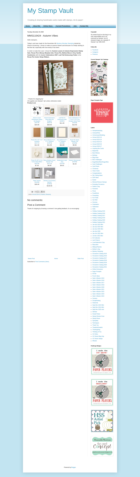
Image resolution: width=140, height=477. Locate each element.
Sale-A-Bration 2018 (98, 285)
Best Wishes (96, 153)
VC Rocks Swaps (97, 338)
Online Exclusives (97, 269)
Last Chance (96, 240)
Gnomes (94, 202)
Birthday (94, 155)
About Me (36, 26)
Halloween (95, 206)
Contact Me (84, 26)
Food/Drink (95, 193)
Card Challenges (97, 164)
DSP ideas (95, 177)
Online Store (47, 26)
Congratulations (97, 173)
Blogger (73, 467)
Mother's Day (96, 249)
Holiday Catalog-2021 (98, 222)
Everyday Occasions (98, 184)
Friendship (95, 195)
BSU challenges (97, 159)
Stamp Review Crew (98, 316)
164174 (49, 122)
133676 (49, 143)
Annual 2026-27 (97, 146)
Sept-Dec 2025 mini (98, 309)
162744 (37, 163)
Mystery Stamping (46, 194)
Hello (93, 209)
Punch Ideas (96, 276)
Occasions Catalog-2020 (99, 265)
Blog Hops (95, 157)
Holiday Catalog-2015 (98, 211)
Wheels (94, 341)
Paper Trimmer (37, 180)
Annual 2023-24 (97, 139)
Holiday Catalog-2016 (98, 213)
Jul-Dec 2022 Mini (97, 236)
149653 (49, 183)
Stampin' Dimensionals (74, 160)
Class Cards (96, 171)
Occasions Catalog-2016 (99, 256)
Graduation (95, 204)
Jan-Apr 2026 (96, 231)
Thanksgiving (96, 329)
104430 (75, 161)
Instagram (95, 52)
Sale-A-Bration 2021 (98, 289)
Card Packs (95, 166)
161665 (75, 143)
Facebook (95, 50)
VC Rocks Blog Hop (98, 336)
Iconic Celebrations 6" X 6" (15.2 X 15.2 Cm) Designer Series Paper (75, 119)
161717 (37, 143)
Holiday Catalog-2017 (98, 215)
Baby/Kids (95, 151)
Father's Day (96, 186)
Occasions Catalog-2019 (99, 262)
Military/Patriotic (97, 247)
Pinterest (95, 54)
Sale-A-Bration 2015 (98, 278)
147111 (49, 163)
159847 (62, 121)
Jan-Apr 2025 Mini (97, 229)
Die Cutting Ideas (97, 175)
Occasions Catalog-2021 (99, 267)
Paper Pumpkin (96, 271)
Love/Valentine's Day (98, 242)
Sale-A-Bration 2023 (98, 294)
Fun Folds (95, 197)
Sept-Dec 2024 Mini (98, 307)
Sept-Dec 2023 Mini (98, 305)
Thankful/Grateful (97, 327)
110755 (62, 163)
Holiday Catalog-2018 (98, 218)
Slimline (94, 312)
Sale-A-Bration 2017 (98, 282)
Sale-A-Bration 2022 (98, 291)
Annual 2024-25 (36, 194)
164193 (75, 122)
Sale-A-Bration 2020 (98, 287)
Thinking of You (96, 332)
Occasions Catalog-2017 (99, 258)
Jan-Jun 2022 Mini (97, 233)
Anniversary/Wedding (98, 135)
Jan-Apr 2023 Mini (97, 224)
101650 (62, 143)
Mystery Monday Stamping (65, 43)
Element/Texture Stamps (99, 182)
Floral (94, 191)
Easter (94, 180)
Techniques (95, 323)
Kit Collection (96, 238)
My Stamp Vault (50, 10)
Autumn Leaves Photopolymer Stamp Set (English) (37, 119)
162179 (37, 122)
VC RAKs (95, 334)
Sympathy (95, 320)
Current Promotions (63, 26)
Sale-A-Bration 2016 (98, 280)
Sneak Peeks (96, 314)
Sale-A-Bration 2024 (98, 296)
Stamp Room (96, 318)
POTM (94, 273)
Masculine (95, 244)
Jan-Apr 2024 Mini (97, 227)
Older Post (80, 258)
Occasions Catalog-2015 (99, 253)
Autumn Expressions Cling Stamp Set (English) (49, 119)
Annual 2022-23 (97, 137)
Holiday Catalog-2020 (98, 220)
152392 (37, 182)
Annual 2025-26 (97, 144)
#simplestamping (97, 130)
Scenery (94, 298)
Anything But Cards (98, 148)
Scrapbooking (96, 300)
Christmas (95, 168)
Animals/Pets (96, 133)
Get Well (94, 200)
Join (75, 26)
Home (28, 26)
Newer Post (31, 258)
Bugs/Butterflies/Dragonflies (100, 162)
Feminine (95, 188)
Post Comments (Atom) (42, 261)
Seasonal (95, 303)
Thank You (95, 325)
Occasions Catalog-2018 (99, 260)
